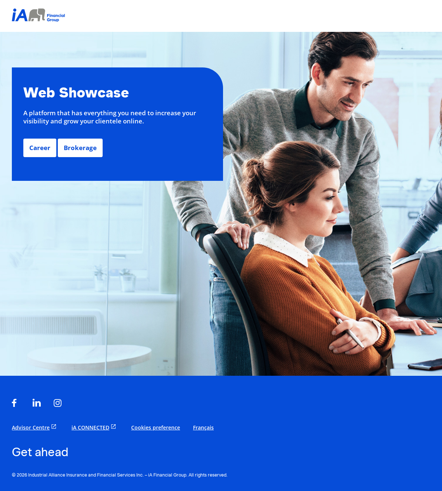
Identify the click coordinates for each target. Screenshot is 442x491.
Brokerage (80, 147)
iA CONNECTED (95, 427)
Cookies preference (155, 427)
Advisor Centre (35, 427)
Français (203, 427)
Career (39, 147)
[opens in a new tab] (17, 403)
